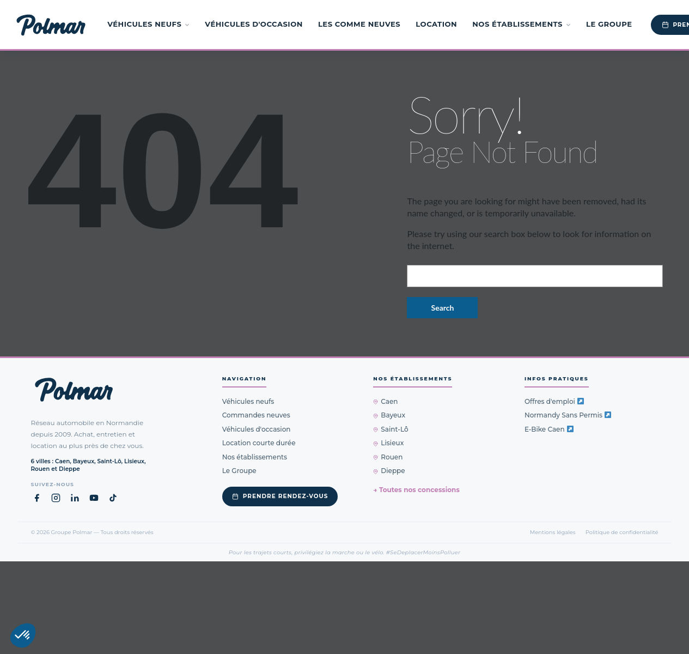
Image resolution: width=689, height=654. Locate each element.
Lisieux (388, 443)
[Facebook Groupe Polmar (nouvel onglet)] (36, 498)
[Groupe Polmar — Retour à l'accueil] (74, 390)
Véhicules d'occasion (254, 24)
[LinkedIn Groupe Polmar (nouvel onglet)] (75, 498)
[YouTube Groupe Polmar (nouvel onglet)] (94, 498)
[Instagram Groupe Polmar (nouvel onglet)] (56, 498)
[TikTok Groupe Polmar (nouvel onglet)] (113, 498)
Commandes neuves (256, 415)
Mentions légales (553, 532)
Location (436, 24)
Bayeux (389, 415)
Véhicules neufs (148, 24)
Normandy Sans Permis (568, 415)
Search (442, 307)
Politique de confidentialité (622, 532)
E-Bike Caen (549, 429)
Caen (385, 401)
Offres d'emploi (554, 401)
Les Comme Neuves (359, 24)
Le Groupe (609, 24)
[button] (23, 635)
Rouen (388, 457)
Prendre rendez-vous (280, 496)
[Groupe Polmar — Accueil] (51, 24)
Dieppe (389, 471)
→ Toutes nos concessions (416, 490)
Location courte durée (259, 443)
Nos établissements (521, 24)
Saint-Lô (390, 429)
